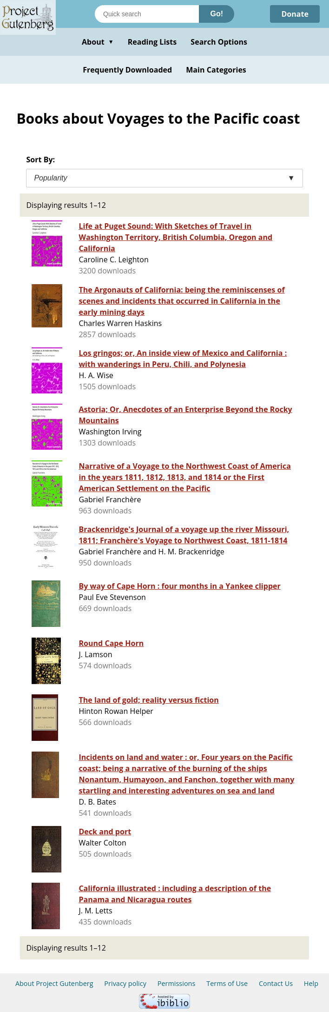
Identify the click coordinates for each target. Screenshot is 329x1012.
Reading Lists (152, 42)
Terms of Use (227, 983)
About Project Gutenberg (54, 983)
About (98, 41)
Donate (295, 14)
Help (311, 983)
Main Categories (216, 70)
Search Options (219, 42)
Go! (216, 14)
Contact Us (276, 983)
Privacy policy (125, 983)
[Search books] (147, 14)
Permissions (177, 983)
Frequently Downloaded (127, 70)
